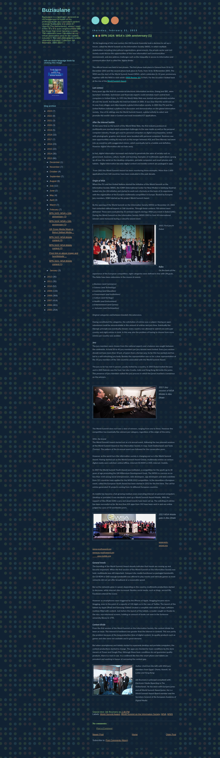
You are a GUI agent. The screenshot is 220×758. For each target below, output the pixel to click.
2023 (50, 111)
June (52, 190)
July (52, 186)
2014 (50, 153)
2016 (50, 144)
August (53, 181)
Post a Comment (104, 728)
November (55, 167)
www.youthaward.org (102, 549)
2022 (50, 116)
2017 (50, 139)
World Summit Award (110, 714)
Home (135, 734)
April (52, 200)
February (54, 209)
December (55, 162)
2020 (50, 125)
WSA (163, 714)
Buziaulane (56, 10)
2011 (50, 281)
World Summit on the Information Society (140, 714)
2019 (50, 130)
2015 (50, 149)
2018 (50, 135)
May (52, 195)
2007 (50, 300)
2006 (50, 305)
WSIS (170, 714)
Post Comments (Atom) (117, 740)
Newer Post (98, 734)
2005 (50, 310)
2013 (50, 158)
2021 (50, 120)
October (54, 171)
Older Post (171, 734)
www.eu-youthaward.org (103, 552)
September (55, 176)
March (53, 205)
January (54, 270)
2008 (50, 295)
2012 (50, 277)
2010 (50, 286)
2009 (50, 291)
